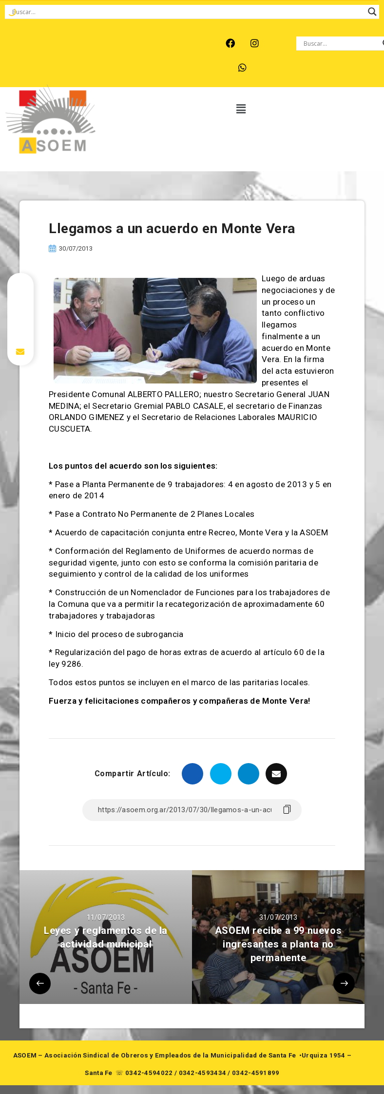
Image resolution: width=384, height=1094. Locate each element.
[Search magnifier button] (372, 11)
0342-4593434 (203, 1072)
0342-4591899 (256, 1072)
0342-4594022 (149, 1072)
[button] (241, 109)
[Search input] (187, 11)
